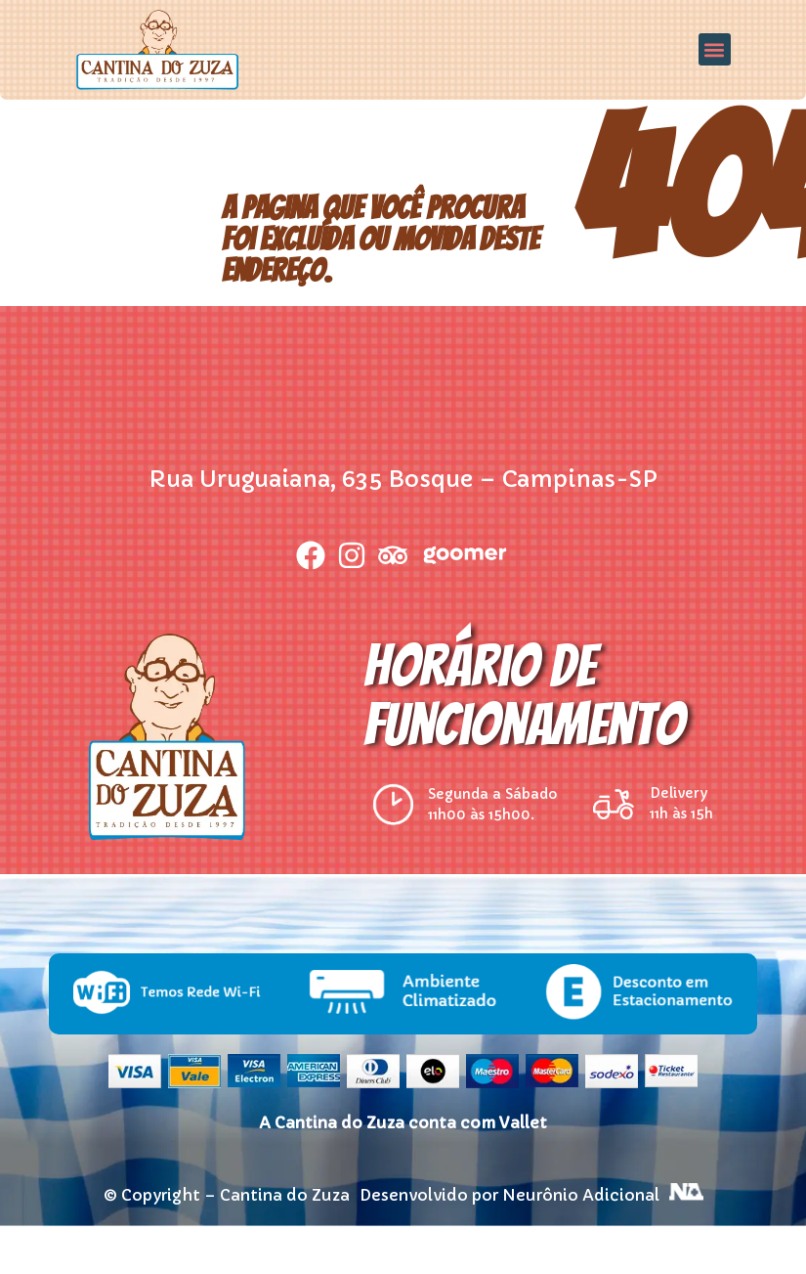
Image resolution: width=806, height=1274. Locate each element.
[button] (715, 49)
